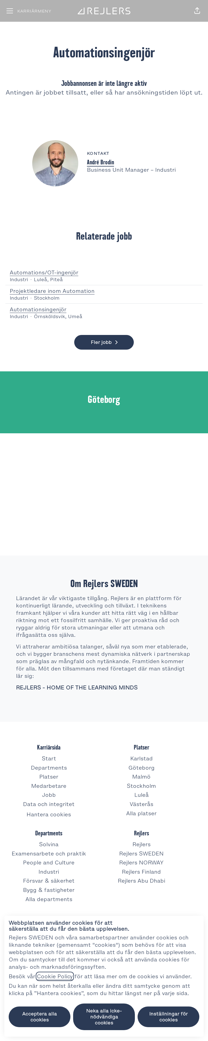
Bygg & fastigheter (48, 889)
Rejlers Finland (141, 871)
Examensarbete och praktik (49, 853)
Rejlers (141, 844)
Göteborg (141, 767)
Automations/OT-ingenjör (104, 272)
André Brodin (100, 162)
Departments (49, 767)
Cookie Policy (55, 976)
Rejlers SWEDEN (141, 853)
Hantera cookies (49, 814)
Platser (48, 776)
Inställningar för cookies (168, 1017)
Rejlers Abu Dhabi (141, 880)
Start (49, 758)
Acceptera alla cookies (39, 1017)
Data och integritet (48, 804)
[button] (197, 10)
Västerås (141, 804)
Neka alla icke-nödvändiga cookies (104, 1017)
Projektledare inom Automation (104, 291)
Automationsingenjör (104, 309)
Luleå (141, 794)
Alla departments (48, 899)
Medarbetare (48, 785)
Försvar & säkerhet (48, 880)
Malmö (141, 776)
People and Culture (48, 862)
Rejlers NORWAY (141, 862)
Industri (48, 871)
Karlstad (141, 758)
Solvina (48, 844)
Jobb (49, 794)
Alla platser (141, 813)
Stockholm (141, 785)
